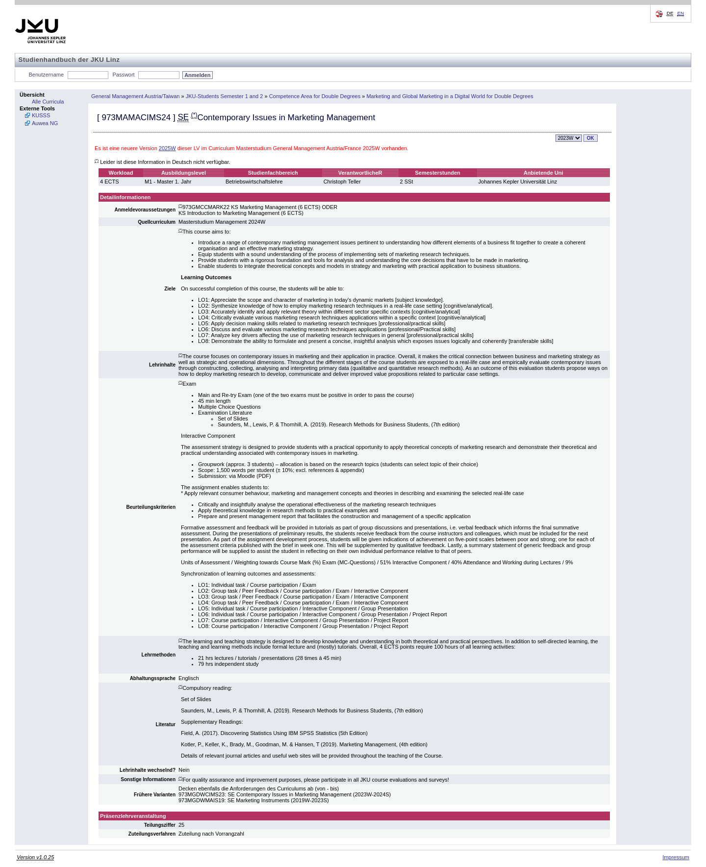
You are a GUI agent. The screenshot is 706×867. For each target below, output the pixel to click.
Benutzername (46, 75)
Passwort (123, 75)
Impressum (675, 857)
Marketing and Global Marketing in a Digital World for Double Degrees (449, 96)
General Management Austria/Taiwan (135, 96)
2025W (167, 148)
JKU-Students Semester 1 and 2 (224, 96)
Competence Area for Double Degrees (315, 96)
